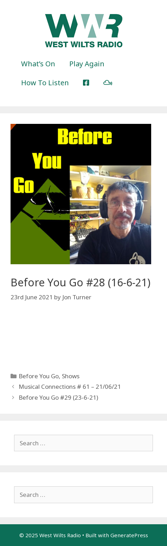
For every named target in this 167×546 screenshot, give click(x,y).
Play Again (86, 63)
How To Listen (45, 82)
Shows (70, 376)
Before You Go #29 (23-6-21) (58, 397)
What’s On (38, 63)
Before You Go (39, 376)
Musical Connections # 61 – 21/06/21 (70, 386)
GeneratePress (129, 535)
